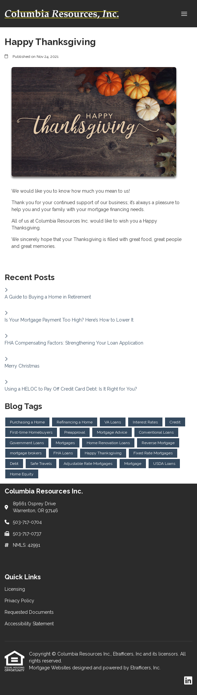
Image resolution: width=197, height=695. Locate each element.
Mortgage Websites (50, 667)
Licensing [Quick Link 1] (15, 589)
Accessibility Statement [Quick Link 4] (29, 623)
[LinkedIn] (188, 681)
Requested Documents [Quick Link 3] (29, 612)
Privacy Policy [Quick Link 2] (19, 600)
